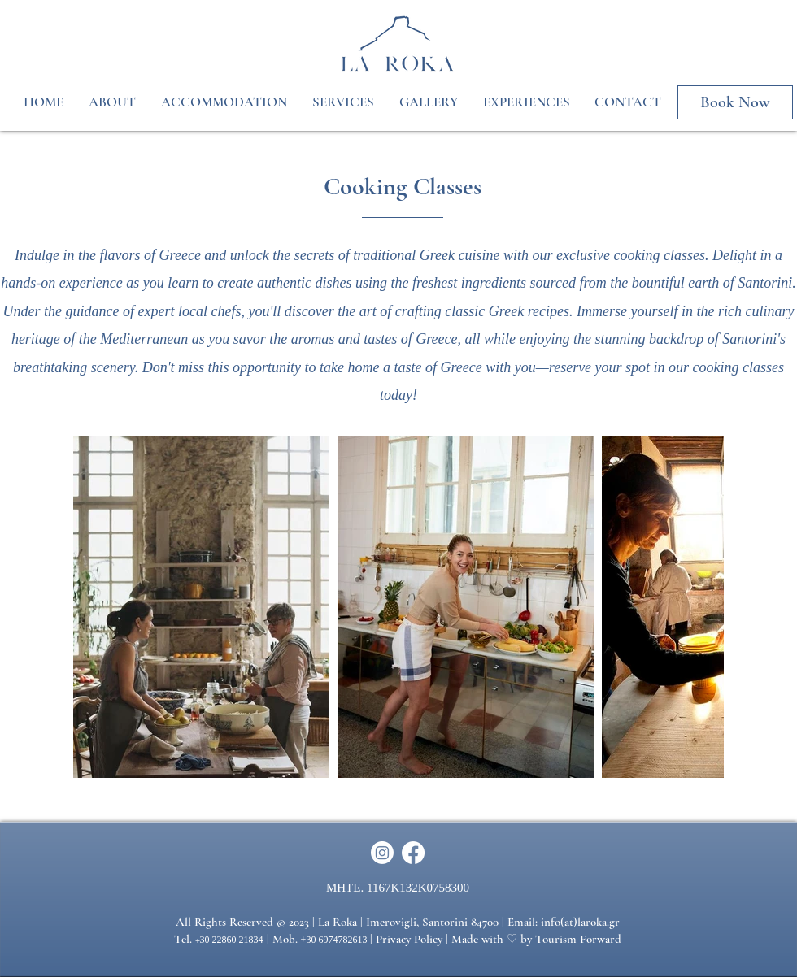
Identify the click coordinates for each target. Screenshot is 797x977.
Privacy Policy (409, 938)
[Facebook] (413, 852)
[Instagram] (382, 852)
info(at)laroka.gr (580, 921)
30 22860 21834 (231, 939)
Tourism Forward (578, 938)
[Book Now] (735, 102)
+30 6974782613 (334, 939)
